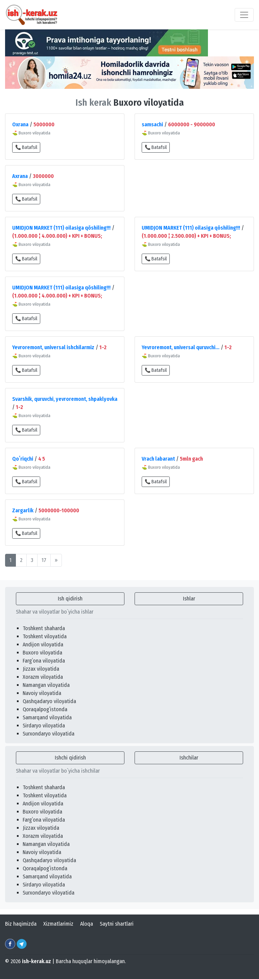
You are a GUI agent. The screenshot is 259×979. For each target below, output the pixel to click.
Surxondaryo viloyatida (48, 733)
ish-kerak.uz (36, 961)
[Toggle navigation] (244, 15)
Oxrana (20, 124)
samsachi (152, 124)
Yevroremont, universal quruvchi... (180, 347)
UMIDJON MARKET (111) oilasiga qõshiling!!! (61, 228)
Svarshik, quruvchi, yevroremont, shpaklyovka (64, 399)
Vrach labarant (158, 459)
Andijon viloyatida (43, 644)
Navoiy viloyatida (42, 693)
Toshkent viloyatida (45, 636)
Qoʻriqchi (22, 459)
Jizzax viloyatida (41, 669)
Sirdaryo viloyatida (44, 725)
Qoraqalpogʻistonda (45, 709)
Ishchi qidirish (70, 757)
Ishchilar (189, 757)
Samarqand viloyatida (47, 717)
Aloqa (86, 924)
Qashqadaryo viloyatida (49, 701)
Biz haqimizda (21, 924)
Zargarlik (22, 510)
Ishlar (189, 598)
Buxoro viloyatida (42, 652)
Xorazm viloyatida (43, 677)
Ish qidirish (70, 598)
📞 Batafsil (26, 147)
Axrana (20, 176)
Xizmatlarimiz (58, 924)
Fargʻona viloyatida (44, 661)
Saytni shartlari (117, 924)
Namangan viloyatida (46, 685)
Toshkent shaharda (44, 628)
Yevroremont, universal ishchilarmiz (53, 347)
